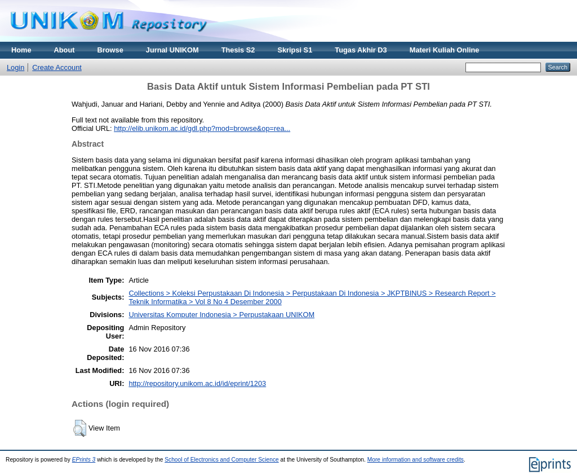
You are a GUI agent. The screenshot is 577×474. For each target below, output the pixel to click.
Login (15, 67)
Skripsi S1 (294, 50)
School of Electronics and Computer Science (222, 460)
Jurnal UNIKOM (172, 50)
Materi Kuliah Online (445, 50)
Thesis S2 (238, 50)
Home (21, 50)
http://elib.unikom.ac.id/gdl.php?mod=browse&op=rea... (202, 128)
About (64, 50)
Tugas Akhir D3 (361, 50)
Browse (110, 50)
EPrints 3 (84, 460)
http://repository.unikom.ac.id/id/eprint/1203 (197, 383)
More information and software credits (415, 460)
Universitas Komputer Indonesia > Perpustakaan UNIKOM (221, 314)
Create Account (57, 67)
